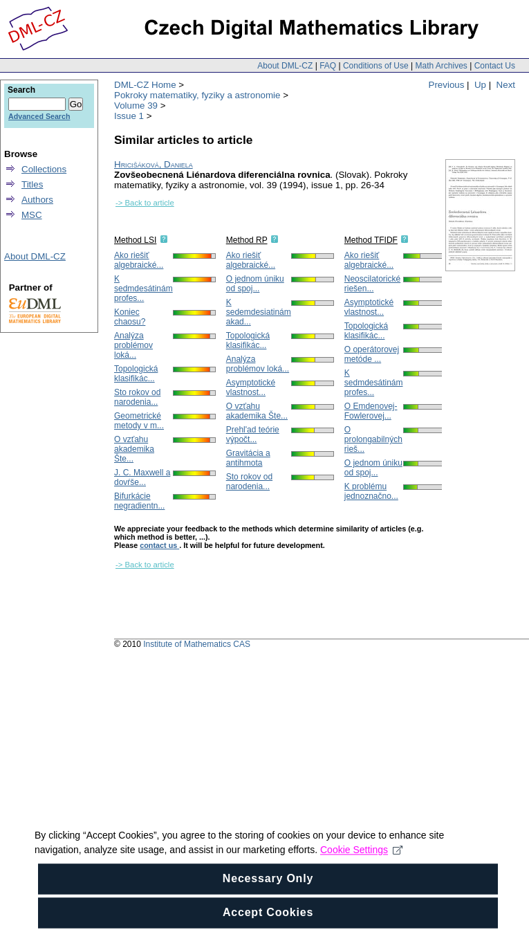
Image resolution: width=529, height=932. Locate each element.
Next (505, 85)
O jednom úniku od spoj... (255, 283)
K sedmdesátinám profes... (143, 288)
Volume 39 (136, 105)
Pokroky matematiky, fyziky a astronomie (197, 95)
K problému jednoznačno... (371, 491)
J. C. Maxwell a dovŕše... (142, 477)
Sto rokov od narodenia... (137, 397)
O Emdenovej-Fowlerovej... (371, 411)
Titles (32, 184)
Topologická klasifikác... (136, 373)
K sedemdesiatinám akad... (258, 312)
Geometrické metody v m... (139, 420)
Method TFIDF (371, 240)
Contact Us (494, 66)
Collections (43, 169)
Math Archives (441, 66)
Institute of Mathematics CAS (196, 644)
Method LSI (135, 240)
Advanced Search (39, 116)
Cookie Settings (361, 860)
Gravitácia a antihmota (248, 458)
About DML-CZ (285, 66)
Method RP (247, 240)
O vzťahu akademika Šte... (134, 449)
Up (480, 85)
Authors (37, 199)
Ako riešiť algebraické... (138, 260)
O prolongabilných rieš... (373, 439)
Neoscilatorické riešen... (372, 283)
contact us (159, 545)
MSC (31, 215)
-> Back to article (144, 203)
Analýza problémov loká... (133, 345)
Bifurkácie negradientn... (139, 501)
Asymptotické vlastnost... (250, 387)
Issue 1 (129, 116)
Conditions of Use (376, 66)
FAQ (327, 66)
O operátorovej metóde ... (371, 354)
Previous (447, 85)
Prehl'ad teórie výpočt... (252, 434)
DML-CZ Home (145, 85)
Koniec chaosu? (129, 317)
